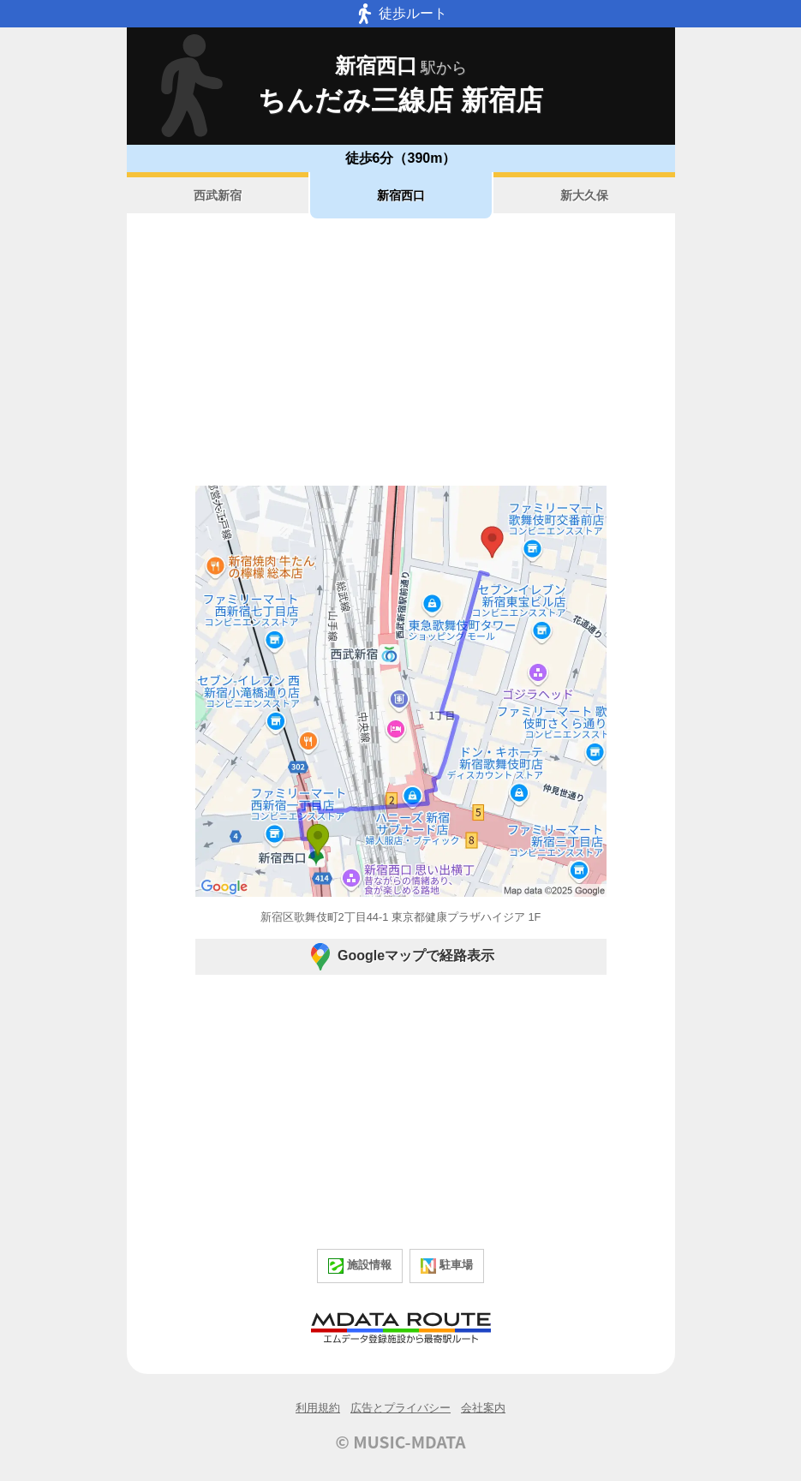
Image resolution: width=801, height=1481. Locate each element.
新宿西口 (401, 195)
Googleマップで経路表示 (400, 956)
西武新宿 (218, 195)
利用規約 (318, 1407)
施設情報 (360, 1266)
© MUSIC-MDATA (401, 1442)
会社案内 (483, 1407)
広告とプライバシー (400, 1407)
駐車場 (447, 1266)
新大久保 (584, 195)
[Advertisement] (401, 352)
